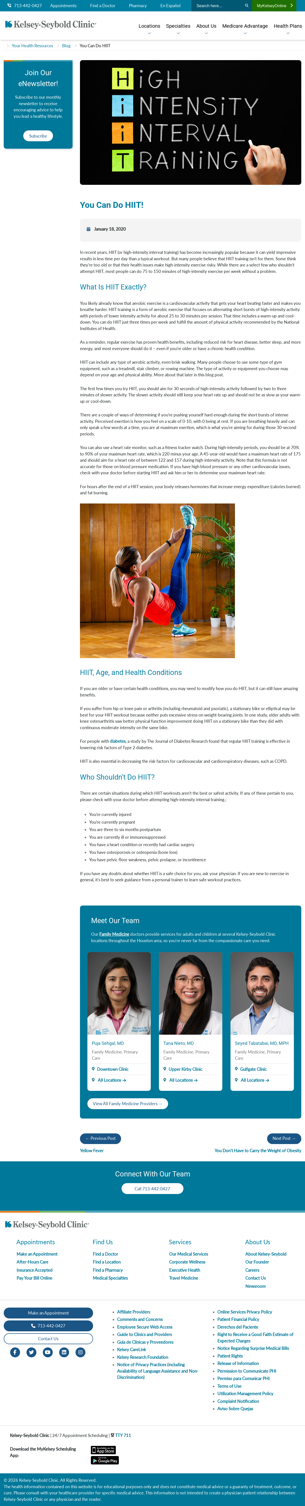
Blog (66, 45)
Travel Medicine (183, 1278)
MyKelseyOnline (275, 5)
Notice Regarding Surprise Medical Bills (253, 1348)
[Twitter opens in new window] (31, 1351)
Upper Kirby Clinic (185, 1069)
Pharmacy (138, 5)
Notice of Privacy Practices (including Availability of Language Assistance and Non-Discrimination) (157, 1371)
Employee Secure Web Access (144, 1327)
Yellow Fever (91, 1150)
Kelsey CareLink (131, 1349)
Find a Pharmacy (108, 1270)
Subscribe (38, 136)
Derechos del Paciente (237, 1327)
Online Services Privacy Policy (244, 1312)
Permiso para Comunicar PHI (243, 1378)
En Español (170, 5)
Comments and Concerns (140, 1319)
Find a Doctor (102, 5)
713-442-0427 (24, 5)
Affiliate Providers (133, 1312)
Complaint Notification (238, 1401)
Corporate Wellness (187, 1262)
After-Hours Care (32, 1262)
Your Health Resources (32, 45)
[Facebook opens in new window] (15, 1351)
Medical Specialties (110, 1278)
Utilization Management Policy (245, 1393)
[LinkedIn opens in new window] (64, 1351)
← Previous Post (100, 1138)
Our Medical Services (188, 1254)
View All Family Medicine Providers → (128, 1103)
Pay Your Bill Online (34, 1278)
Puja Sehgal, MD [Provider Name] (108, 1043)
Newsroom (255, 1286)
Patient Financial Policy (238, 1319)
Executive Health (184, 1270)
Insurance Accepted (34, 1270)
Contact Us (255, 1278)
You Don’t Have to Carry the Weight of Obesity (258, 1150)
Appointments (63, 5)
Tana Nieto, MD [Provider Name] (178, 1043)
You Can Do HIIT (95, 45)
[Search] (246, 5)
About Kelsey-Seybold (265, 1254)
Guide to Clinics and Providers (144, 1334)
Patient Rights (230, 1356)
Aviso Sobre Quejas (235, 1408)
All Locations (106, 1080)
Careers (252, 1270)
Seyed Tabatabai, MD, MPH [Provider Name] (262, 1043)
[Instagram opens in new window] (80, 1351)
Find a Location (107, 1262)
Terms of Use (229, 1386)
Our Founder (257, 1262)
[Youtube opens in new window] (48, 1351)
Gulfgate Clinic (253, 1069)
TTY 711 (121, 1435)
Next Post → (284, 1138)
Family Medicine (114, 934)
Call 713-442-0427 (152, 1188)
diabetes (118, 741)
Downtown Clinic (112, 1069)
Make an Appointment (37, 1254)
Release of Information (238, 1363)
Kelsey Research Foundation (142, 1357)
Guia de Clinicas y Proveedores (145, 1342)
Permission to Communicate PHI (246, 1371)
